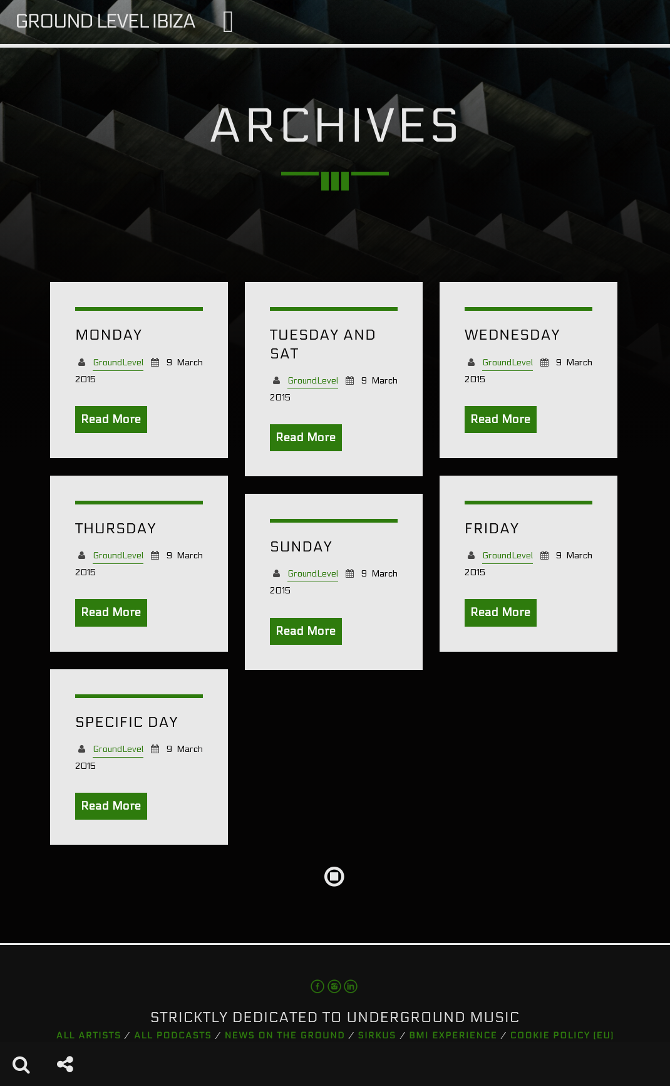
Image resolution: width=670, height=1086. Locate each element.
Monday (108, 335)
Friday (492, 529)
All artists (88, 1035)
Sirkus (377, 1035)
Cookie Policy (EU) (562, 1035)
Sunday (301, 547)
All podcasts (173, 1035)
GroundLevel (118, 362)
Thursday (115, 529)
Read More (111, 419)
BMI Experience (453, 1035)
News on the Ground (285, 1035)
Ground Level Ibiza (105, 21)
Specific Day (126, 722)
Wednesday (512, 335)
